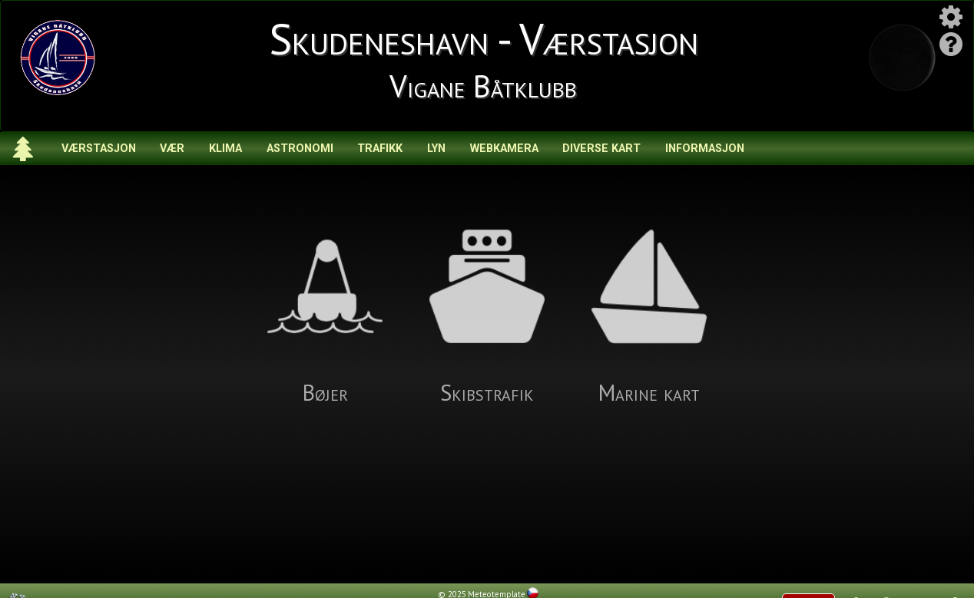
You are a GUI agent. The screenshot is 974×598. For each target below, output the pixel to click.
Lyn (436, 148)
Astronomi (300, 148)
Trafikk (380, 148)
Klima (225, 148)
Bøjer (325, 318)
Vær (172, 148)
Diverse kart (601, 148)
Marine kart (649, 318)
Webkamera (504, 148)
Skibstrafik (487, 318)
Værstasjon (98, 148)
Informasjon (704, 148)
